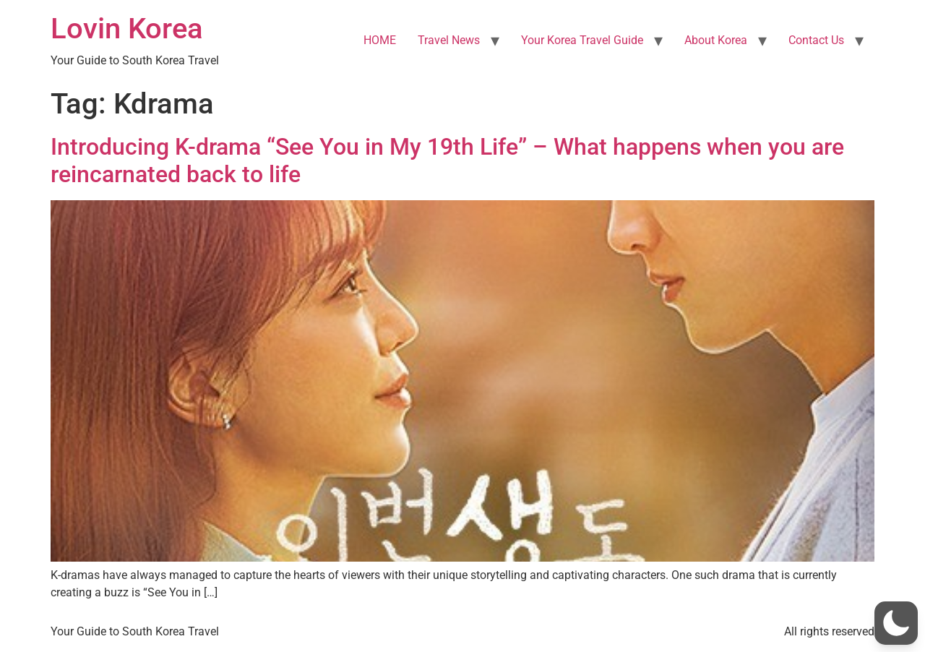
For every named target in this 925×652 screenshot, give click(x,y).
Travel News (449, 40)
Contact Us (816, 40)
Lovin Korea (127, 29)
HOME (379, 40)
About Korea (715, 40)
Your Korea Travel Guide (582, 40)
